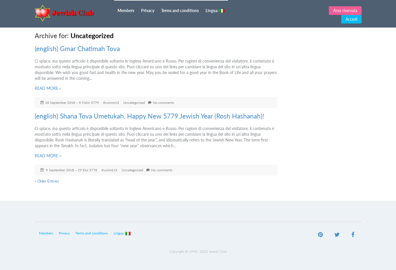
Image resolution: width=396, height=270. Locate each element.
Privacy (147, 10)
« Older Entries (47, 181)
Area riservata (345, 10)
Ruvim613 (111, 102)
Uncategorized (134, 102)
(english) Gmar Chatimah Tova (77, 48)
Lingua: (215, 10)
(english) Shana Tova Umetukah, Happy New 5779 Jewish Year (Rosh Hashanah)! (149, 116)
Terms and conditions (180, 10)
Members (126, 10)
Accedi (351, 19)
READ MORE (48, 88)
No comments (163, 102)
